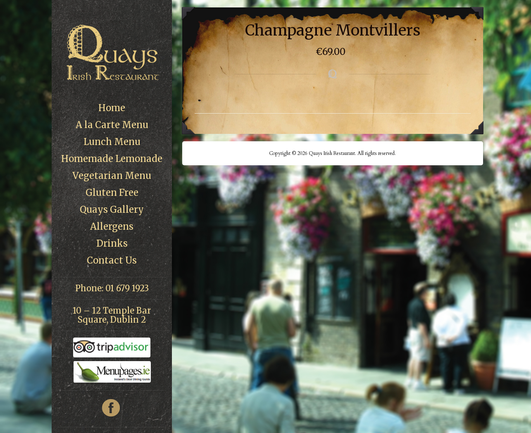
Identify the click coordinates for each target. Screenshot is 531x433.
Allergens (111, 226)
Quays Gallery (112, 209)
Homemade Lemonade (111, 158)
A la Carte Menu (112, 125)
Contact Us (112, 260)
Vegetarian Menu (111, 175)
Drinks (112, 243)
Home (111, 108)
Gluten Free (112, 192)
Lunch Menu (111, 142)
